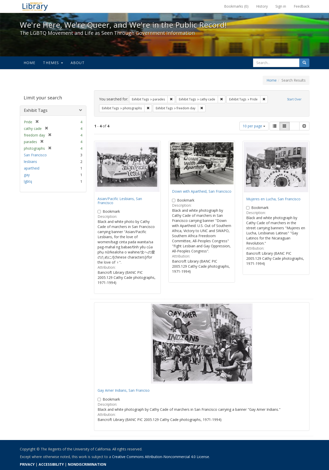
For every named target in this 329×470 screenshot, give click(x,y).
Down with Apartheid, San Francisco (201, 191)
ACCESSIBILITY (51, 464)
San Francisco (35, 155)
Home (30, 62)
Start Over (294, 99)
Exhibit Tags (36, 110)
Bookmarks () (236, 6)
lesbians (30, 161)
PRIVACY (27, 464)
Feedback (301, 6)
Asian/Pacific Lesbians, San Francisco (120, 200)
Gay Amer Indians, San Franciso (124, 390)
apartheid (31, 168)
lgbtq (28, 181)
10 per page (254, 126)
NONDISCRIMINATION (87, 464)
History (262, 6)
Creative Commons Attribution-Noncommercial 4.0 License (160, 456)
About (78, 62)
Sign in (280, 6)
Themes (53, 62)
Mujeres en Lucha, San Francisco (273, 198)
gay (27, 174)
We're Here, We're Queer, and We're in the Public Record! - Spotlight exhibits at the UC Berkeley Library (35, 6)
